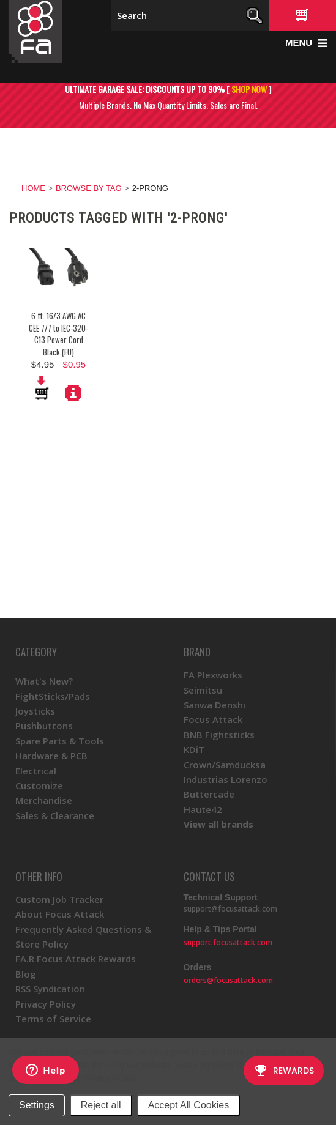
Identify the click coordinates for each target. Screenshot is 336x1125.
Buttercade (209, 794)
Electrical (35, 771)
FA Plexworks (213, 675)
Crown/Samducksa (225, 765)
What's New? (44, 681)
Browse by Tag (89, 188)
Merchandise (43, 800)
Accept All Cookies (189, 1105)
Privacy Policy (109, 1078)
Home (33, 188)
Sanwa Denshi (214, 705)
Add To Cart (42, 388)
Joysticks (35, 711)
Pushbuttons (44, 725)
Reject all (101, 1105)
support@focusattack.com (230, 909)
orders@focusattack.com (228, 980)
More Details (73, 393)
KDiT (194, 749)
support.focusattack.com (228, 942)
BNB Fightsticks (219, 735)
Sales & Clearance (54, 815)
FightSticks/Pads (52, 696)
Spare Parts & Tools (59, 741)
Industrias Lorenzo (225, 779)
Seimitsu (203, 690)
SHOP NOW (249, 89)
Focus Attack (213, 719)
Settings (36, 1105)
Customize (39, 785)
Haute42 (203, 809)
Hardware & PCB (51, 755)
